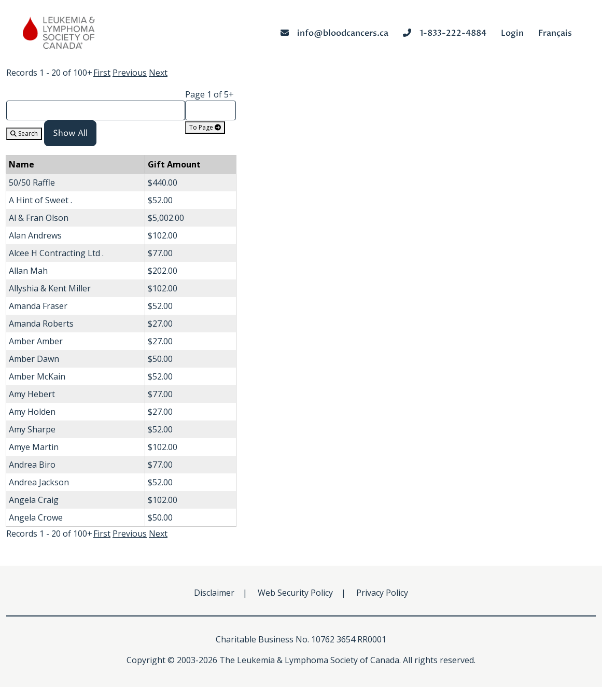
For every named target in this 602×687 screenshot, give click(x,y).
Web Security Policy (295, 592)
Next (158, 72)
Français (555, 33)
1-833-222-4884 (444, 33)
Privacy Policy (382, 592)
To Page (205, 127)
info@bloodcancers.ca (334, 33)
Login (512, 33)
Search (24, 133)
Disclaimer (214, 592)
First (101, 72)
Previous (130, 72)
